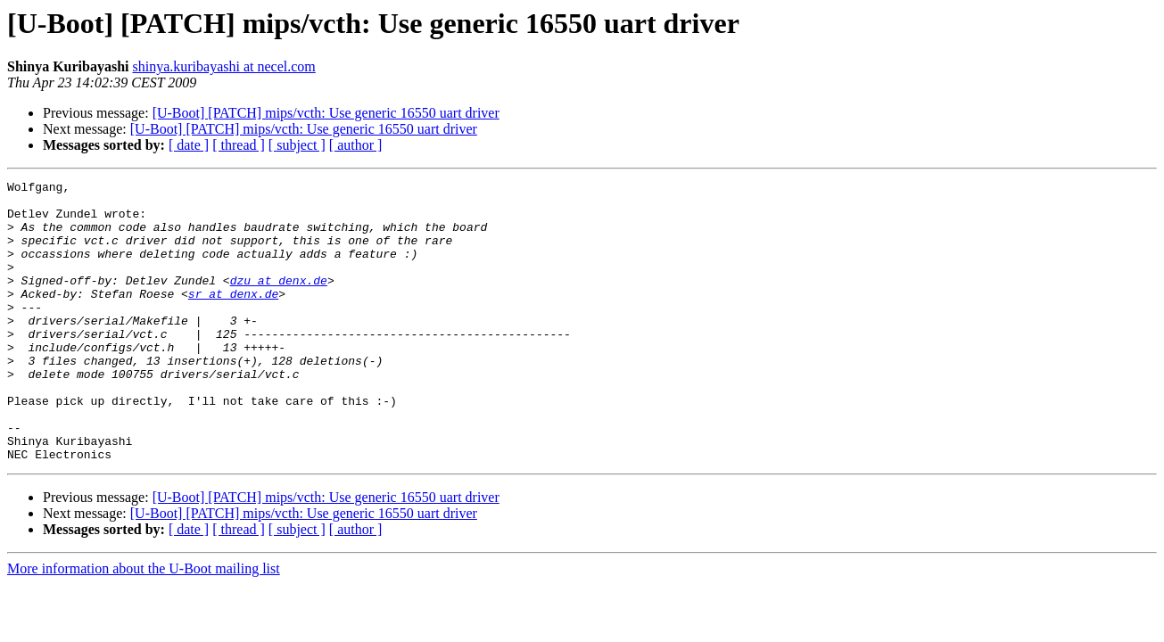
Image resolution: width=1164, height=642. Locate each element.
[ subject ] (297, 144)
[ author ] (356, 144)
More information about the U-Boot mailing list (143, 624)
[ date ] (189, 144)
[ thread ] (238, 144)
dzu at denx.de (278, 301)
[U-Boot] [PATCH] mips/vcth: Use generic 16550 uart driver (326, 112)
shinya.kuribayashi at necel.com (224, 66)
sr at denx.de (233, 317)
